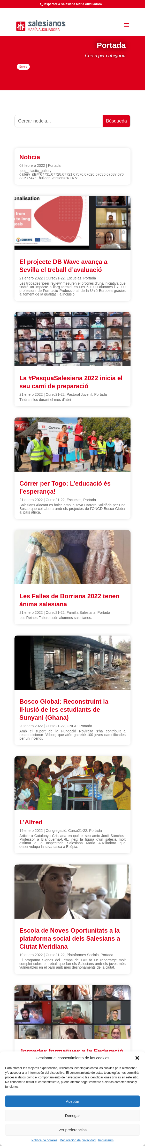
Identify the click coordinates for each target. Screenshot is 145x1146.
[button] (137, 1058)
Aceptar (72, 1101)
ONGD (72, 726)
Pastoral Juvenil (79, 394)
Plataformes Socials (83, 955)
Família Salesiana (81, 612)
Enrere (23, 66)
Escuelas (74, 278)
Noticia (29, 157)
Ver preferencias (72, 1130)
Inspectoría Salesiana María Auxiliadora (72, 4)
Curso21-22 (55, 278)
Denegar (72, 1115)
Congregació (56, 830)
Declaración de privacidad (78, 1140)
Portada (54, 165)
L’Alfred (30, 822)
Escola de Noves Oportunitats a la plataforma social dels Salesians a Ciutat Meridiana (69, 938)
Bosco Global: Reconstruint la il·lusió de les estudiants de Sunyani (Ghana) (63, 709)
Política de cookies (44, 1140)
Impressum (105, 1140)
